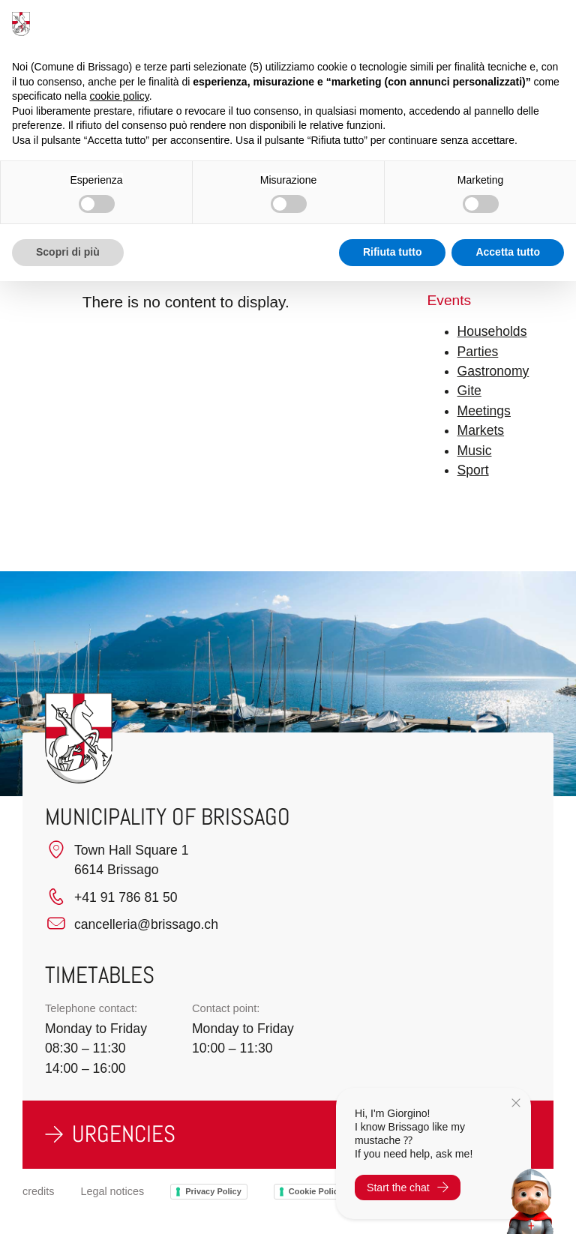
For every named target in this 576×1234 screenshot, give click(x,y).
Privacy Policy (213, 1191)
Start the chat (407, 1188)
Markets (481, 430)
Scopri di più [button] (68, 252)
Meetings (484, 410)
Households (492, 331)
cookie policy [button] (119, 96)
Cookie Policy (316, 1191)
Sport (473, 470)
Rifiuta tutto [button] (392, 252)
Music (475, 450)
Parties (478, 351)
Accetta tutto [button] (508, 252)
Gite (470, 390)
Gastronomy (494, 371)
